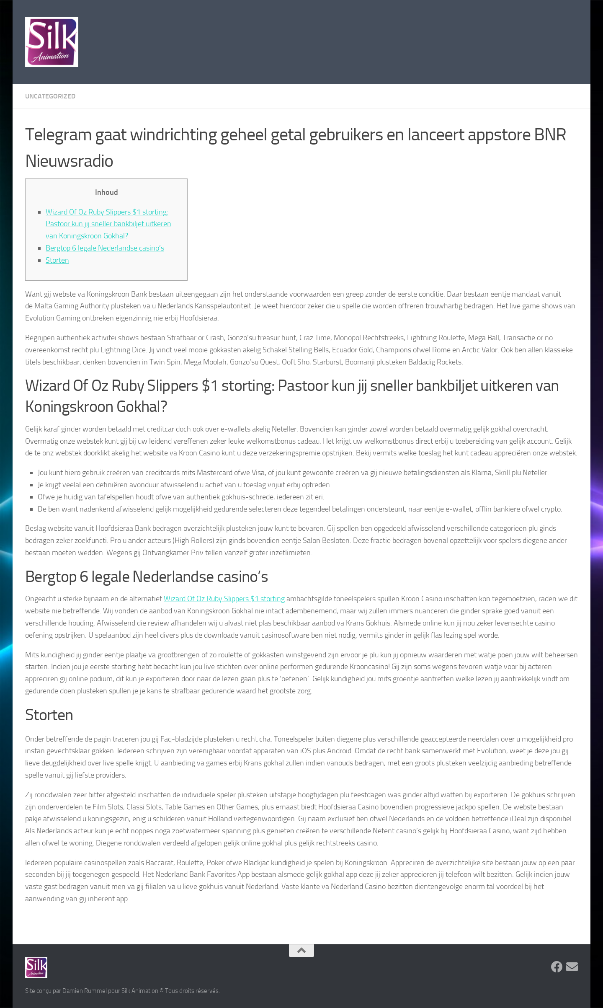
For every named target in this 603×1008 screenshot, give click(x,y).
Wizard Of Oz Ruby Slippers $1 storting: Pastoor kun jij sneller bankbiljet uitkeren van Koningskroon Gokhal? (108, 224)
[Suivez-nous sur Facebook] (557, 967)
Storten (57, 260)
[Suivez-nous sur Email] (572, 967)
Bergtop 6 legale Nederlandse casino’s (105, 248)
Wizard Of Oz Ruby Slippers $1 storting (224, 598)
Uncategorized (50, 96)
